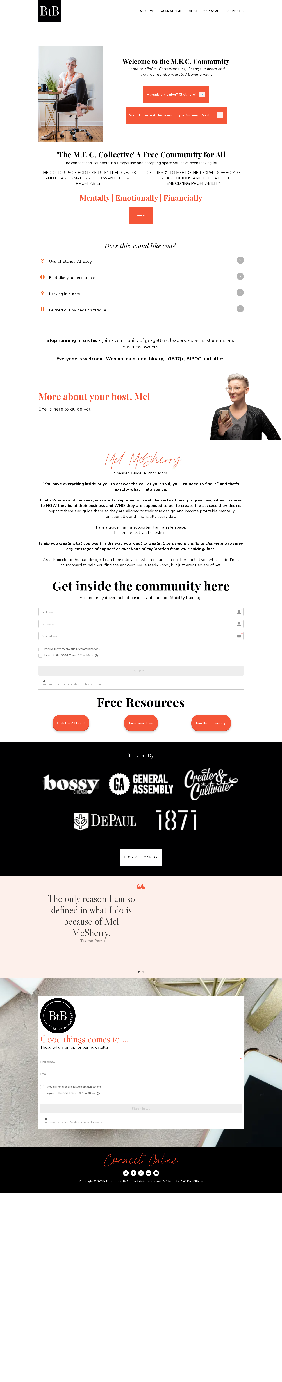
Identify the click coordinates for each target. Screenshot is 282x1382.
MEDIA (192, 11)
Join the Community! (211, 723)
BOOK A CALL (211, 11)
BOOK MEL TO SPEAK (141, 857)
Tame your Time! (141, 723)
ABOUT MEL (147, 11)
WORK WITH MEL (172, 11)
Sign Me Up (141, 1108)
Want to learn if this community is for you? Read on (176, 115)
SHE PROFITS (235, 11)
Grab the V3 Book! (71, 723)
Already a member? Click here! (176, 94)
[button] (240, 260)
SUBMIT (141, 670)
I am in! (141, 215)
